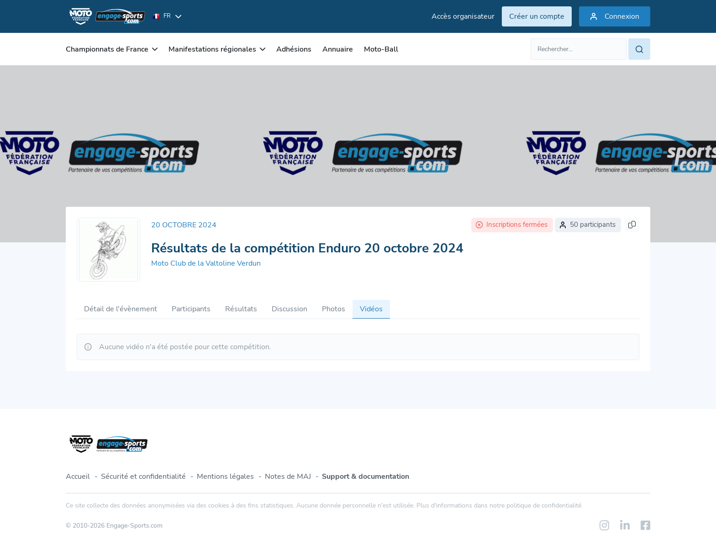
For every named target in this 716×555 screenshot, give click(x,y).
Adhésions (293, 49)
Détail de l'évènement (120, 309)
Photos (333, 309)
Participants (191, 309)
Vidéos (371, 309)
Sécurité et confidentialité (143, 476)
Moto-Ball (381, 49)
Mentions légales (225, 476)
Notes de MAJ (288, 476)
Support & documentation (365, 476)
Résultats (241, 309)
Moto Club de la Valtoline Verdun (206, 263)
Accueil (78, 476)
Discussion (289, 309)
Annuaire (337, 49)
